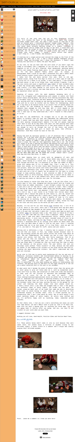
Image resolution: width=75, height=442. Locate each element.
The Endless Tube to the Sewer (14, 97)
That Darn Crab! (9, 100)
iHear (5, 16)
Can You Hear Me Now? (11, 149)
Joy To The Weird (9, 125)
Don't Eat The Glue (10, 188)
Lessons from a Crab (11, 198)
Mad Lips (6, 83)
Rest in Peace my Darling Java (14, 195)
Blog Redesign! (9, 160)
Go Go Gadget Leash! (11, 44)
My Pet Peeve (8, 104)
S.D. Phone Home (9, 65)
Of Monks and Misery (11, 146)
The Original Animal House (12, 76)
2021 (43, 431)
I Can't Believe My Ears (11, 86)
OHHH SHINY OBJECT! (10, 209)
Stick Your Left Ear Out (11, 79)
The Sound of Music (10, 139)
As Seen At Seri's (9, 51)
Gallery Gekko (36, 6)
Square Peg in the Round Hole (14, 132)
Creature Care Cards (46, 6)
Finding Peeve (8, 93)
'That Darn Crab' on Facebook (24, 6)
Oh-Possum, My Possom (12, 37)
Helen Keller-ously (10, 90)
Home (53, 6)
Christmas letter (49, 431)
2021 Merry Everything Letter (44, 10)
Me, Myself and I (9, 107)
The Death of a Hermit (11, 72)
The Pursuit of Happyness (12, 23)
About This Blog (12, 6)
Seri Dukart (53, 429)
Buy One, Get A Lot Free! (12, 30)
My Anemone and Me (11, 205)
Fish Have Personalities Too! (13, 202)
